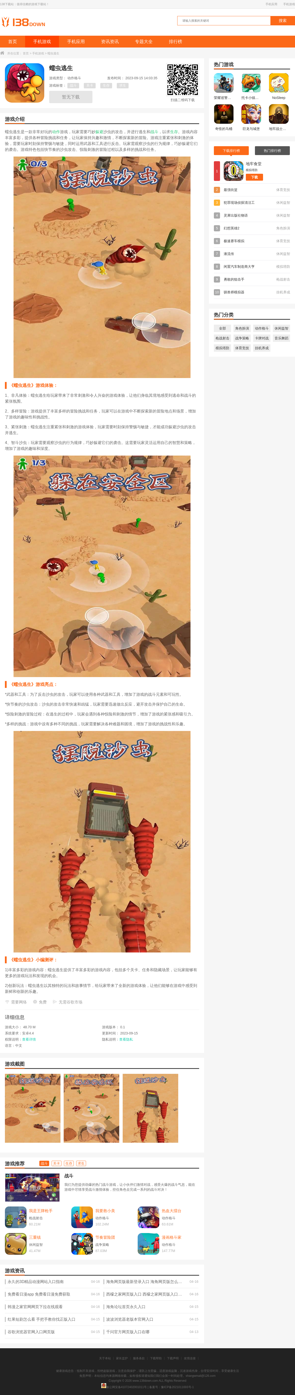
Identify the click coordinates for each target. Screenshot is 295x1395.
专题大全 (144, 41)
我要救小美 (105, 1211)
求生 (122, 85)
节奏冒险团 (105, 1237)
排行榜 (175, 41)
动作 (56, 132)
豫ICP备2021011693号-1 (177, 1387)
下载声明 (173, 1358)
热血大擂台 (171, 1211)
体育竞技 (242, 348)
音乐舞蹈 (281, 338)
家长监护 (122, 1358)
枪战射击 (222, 338)
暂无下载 (71, 97)
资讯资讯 (110, 41)
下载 (254, 177)
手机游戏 (289, 4)
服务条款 (139, 1358)
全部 (222, 328)
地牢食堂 (254, 164)
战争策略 (242, 338)
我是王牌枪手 (41, 1211)
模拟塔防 (222, 348)
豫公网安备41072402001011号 (124, 1387)
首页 (12, 41)
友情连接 (190, 1358)
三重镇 (35, 1237)
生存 (106, 85)
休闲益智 (281, 328)
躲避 (99, 132)
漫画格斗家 (171, 1237)
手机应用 (271, 4)
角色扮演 (242, 328)
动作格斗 (262, 328)
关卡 (89, 85)
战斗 (73, 85)
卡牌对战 (262, 338)
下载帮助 (156, 1358)
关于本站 (105, 1358)
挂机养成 (262, 348)
